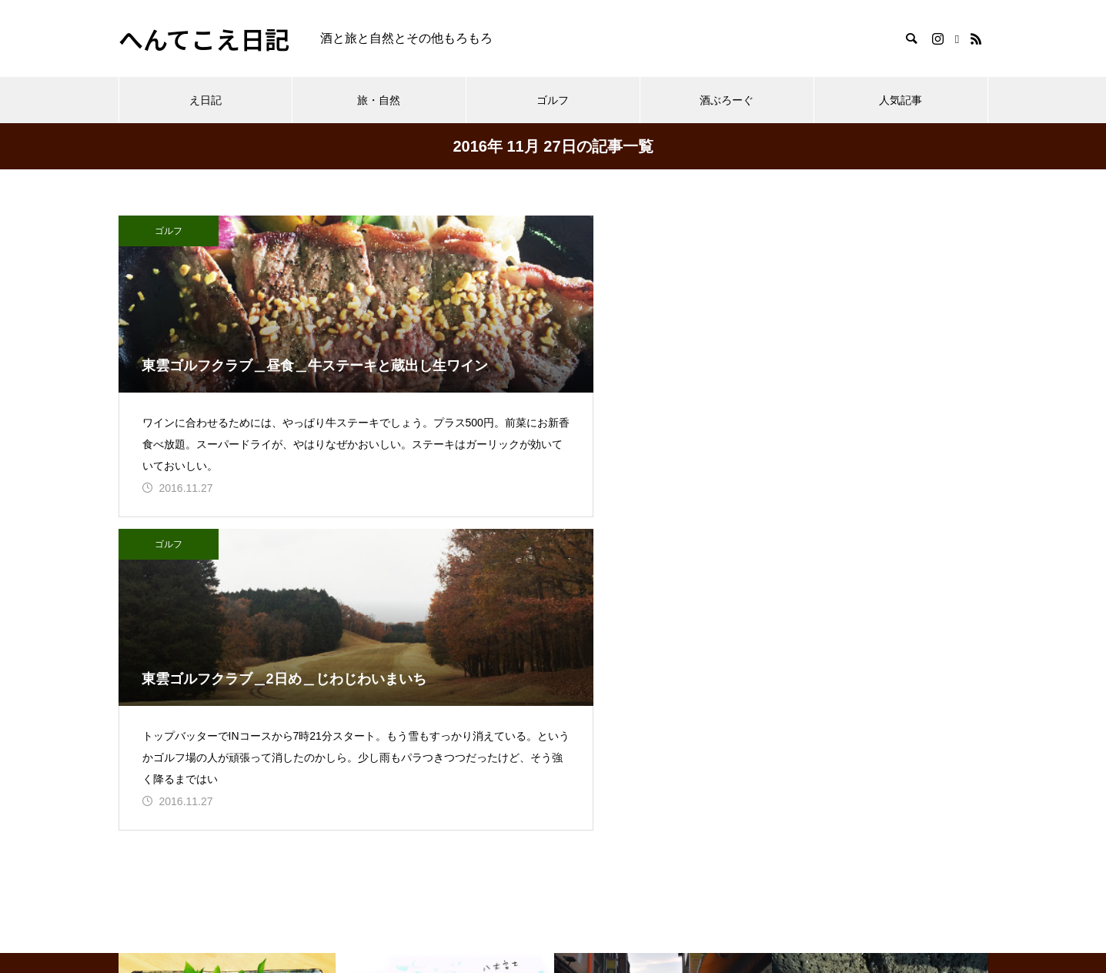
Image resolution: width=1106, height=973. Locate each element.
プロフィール (155, 865)
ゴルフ (552, 100)
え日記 (205, 100)
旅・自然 (378, 100)
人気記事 (900, 100)
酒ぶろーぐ (726, 100)
